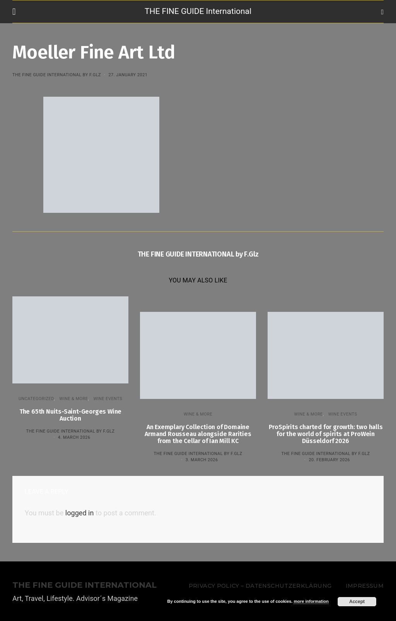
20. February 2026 (329, 459)
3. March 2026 (202, 459)
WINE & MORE (73, 398)
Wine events (107, 398)
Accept (357, 601)
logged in (79, 513)
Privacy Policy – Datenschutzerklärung (260, 585)
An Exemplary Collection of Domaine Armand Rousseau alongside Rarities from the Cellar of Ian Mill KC (198, 434)
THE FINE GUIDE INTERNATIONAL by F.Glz (56, 74)
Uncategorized (36, 398)
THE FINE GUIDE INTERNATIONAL (84, 585)
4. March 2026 (74, 437)
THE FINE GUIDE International (198, 11)
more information (311, 601)
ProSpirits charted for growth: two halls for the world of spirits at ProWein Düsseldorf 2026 (326, 434)
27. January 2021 (127, 74)
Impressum (365, 585)
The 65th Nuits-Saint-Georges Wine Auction (70, 415)
